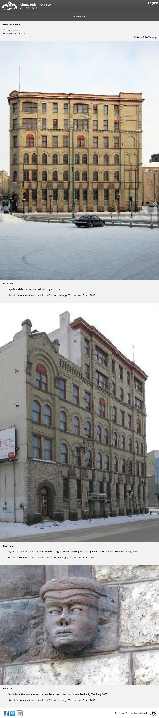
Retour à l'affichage (145, 37)
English (153, 3)
